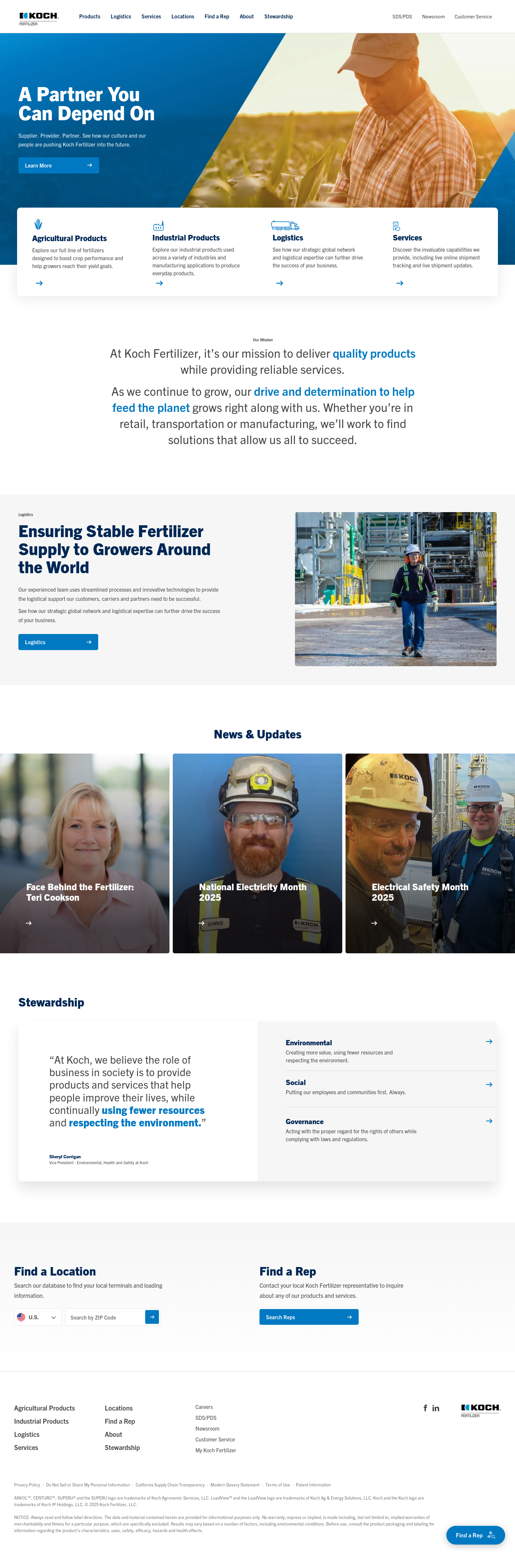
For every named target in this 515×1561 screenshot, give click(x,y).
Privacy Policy (27, 1492)
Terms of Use (277, 1492)
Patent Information (313, 1492)
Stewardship (278, 16)
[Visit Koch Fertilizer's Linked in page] (436, 1416)
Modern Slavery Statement (235, 1492)
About (247, 16)
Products (89, 16)
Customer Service (473, 16)
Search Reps (299, 1325)
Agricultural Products (44, 1416)
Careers (204, 1414)
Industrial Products (41, 1429)
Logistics (121, 16)
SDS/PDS (402, 16)
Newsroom (433, 16)
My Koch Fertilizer (215, 1457)
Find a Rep (217, 16)
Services (151, 16)
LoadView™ (221, 1505)
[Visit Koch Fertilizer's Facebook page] (425, 1416)
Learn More (58, 165)
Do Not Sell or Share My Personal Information (88, 1492)
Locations (182, 16)
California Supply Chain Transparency (170, 1492)
